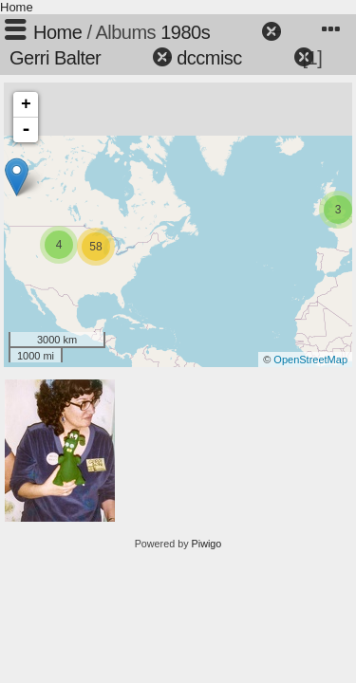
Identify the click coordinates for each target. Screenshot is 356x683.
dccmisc (209, 57)
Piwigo (207, 543)
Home (16, 7)
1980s (185, 32)
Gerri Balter (55, 57)
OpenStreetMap (310, 359)
